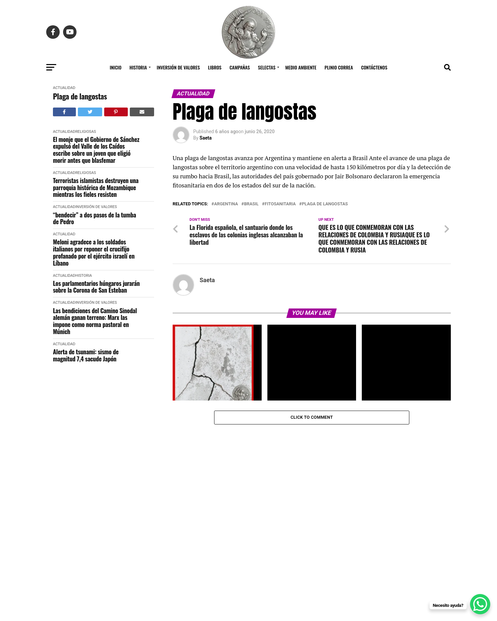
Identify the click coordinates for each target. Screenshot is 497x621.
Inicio (115, 67)
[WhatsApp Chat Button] (480, 604)
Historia (138, 67)
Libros (215, 67)
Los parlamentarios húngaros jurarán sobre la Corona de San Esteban (96, 287)
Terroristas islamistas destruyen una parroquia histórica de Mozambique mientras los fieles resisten (96, 187)
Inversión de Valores (178, 67)
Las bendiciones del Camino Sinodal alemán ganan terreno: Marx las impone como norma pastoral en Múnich (95, 321)
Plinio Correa (339, 67)
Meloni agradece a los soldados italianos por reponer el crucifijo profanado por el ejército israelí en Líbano (94, 252)
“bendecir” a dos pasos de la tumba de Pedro (94, 218)
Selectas (266, 67)
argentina (226, 204)
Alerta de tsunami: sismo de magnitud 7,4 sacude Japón (86, 355)
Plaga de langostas (80, 96)
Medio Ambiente (301, 67)
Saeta (206, 138)
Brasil (251, 204)
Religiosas (85, 131)
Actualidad (64, 88)
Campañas (240, 67)
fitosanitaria (280, 204)
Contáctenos (374, 67)
